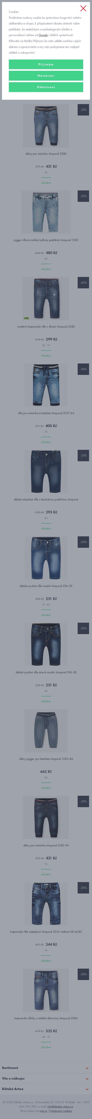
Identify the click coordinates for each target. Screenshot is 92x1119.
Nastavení (46, 76)
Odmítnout (46, 87)
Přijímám (46, 64)
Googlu (43, 35)
